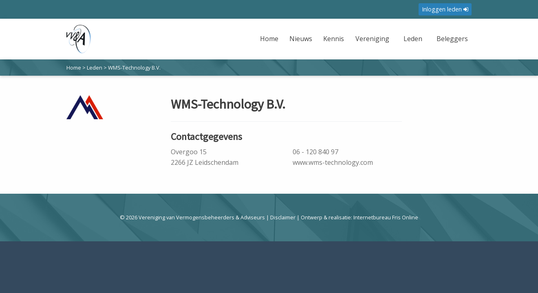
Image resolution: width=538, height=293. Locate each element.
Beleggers (452, 38)
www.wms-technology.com (333, 162)
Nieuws (300, 38)
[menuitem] (270, 44)
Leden (413, 38)
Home (269, 38)
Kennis (333, 38)
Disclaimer (282, 217)
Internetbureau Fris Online (385, 217)
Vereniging (372, 38)
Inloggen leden (445, 9)
